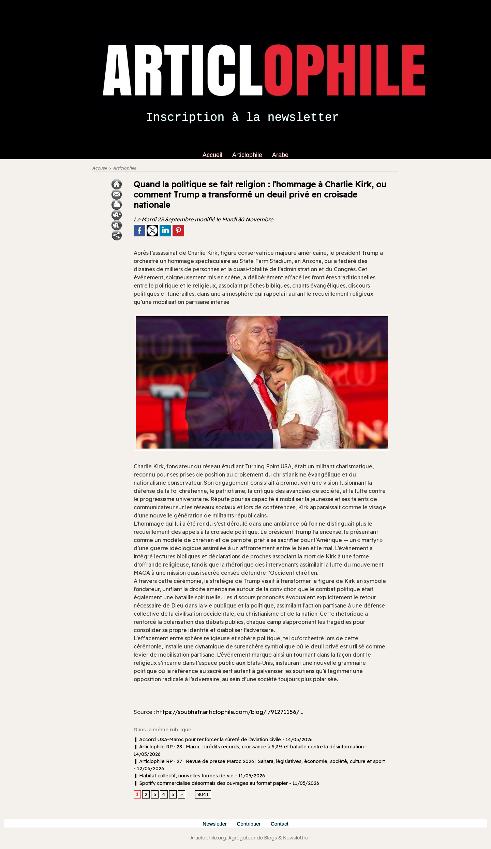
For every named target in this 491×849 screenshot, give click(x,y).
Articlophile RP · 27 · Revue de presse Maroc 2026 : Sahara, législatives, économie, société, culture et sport (257, 762)
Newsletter (214, 823)
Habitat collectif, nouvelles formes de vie (182, 776)
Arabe (280, 154)
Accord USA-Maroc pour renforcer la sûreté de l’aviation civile (206, 740)
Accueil (213, 154)
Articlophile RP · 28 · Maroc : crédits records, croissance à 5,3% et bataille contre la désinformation (247, 747)
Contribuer (249, 823)
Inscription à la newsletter (242, 118)
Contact (280, 823)
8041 (202, 795)
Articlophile (248, 154)
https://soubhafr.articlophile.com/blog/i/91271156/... (234, 712)
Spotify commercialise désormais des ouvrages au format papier (209, 783)
